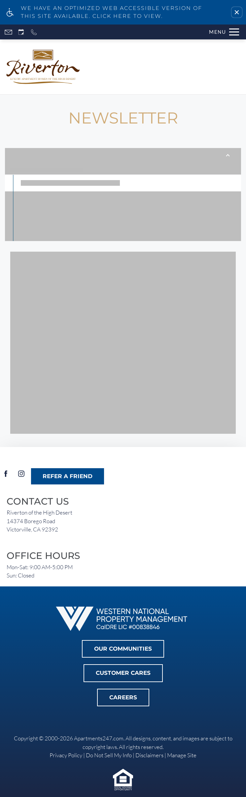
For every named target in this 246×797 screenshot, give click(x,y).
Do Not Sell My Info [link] (109, 755)
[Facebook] (6, 476)
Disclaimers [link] (149, 755)
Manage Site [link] (181, 755)
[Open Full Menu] (222, 32)
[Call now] (34, 32)
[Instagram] (21, 476)
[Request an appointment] (21, 32)
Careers (123, 697)
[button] (236, 12)
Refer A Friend (67, 476)
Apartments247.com (98, 738)
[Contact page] (8, 32)
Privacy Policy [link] (66, 755)
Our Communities (123, 648)
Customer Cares (123, 673)
